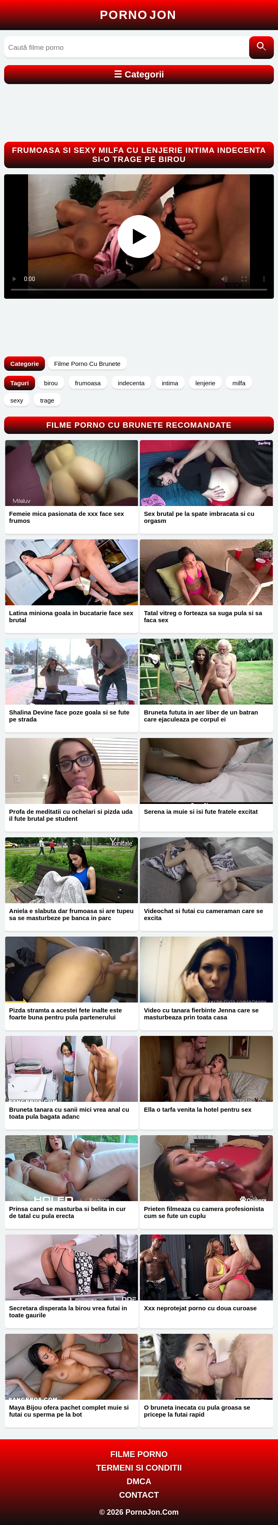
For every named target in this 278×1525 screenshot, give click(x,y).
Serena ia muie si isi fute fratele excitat (201, 811)
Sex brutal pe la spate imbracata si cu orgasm (199, 517)
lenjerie (205, 383)
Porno (138, 14)
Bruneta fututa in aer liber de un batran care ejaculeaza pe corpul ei (201, 716)
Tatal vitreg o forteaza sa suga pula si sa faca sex (203, 616)
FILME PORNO (139, 1454)
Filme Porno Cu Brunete (87, 363)
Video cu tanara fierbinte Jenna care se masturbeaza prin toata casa (201, 1014)
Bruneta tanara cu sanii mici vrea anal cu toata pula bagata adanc (69, 1113)
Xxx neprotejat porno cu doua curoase (200, 1308)
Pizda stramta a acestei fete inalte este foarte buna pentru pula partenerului (65, 1014)
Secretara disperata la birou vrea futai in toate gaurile (68, 1312)
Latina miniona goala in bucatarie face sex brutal (71, 616)
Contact (139, 1494)
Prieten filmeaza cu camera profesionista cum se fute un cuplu (204, 1212)
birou (51, 383)
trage (47, 400)
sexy (16, 400)
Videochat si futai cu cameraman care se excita (203, 914)
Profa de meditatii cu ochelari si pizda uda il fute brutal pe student (70, 815)
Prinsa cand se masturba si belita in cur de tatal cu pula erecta (67, 1212)
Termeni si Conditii (139, 1467)
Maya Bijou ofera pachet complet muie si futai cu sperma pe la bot (69, 1411)
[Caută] (261, 47)
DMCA (139, 1481)
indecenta (131, 383)
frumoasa (88, 383)
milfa (238, 383)
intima (170, 383)
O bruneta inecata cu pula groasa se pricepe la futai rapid (197, 1411)
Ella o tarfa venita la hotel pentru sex (198, 1109)
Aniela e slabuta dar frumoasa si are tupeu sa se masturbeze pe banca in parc (71, 914)
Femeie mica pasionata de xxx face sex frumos (66, 517)
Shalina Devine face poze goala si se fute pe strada (69, 716)
